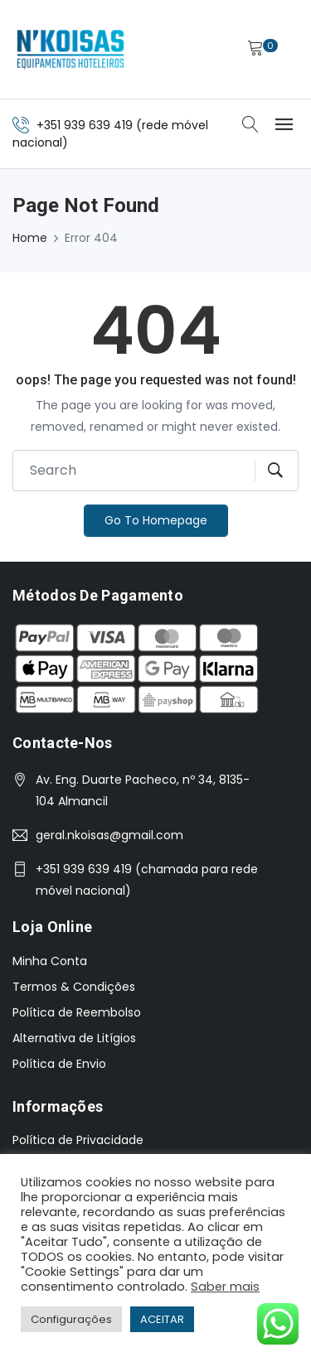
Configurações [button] (71, 1319)
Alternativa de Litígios (74, 1038)
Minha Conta (49, 961)
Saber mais (225, 1286)
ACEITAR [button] (162, 1319)
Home (29, 237)
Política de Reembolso (76, 1012)
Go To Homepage (155, 520)
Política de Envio (59, 1063)
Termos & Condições (73, 986)
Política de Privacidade (77, 1140)
